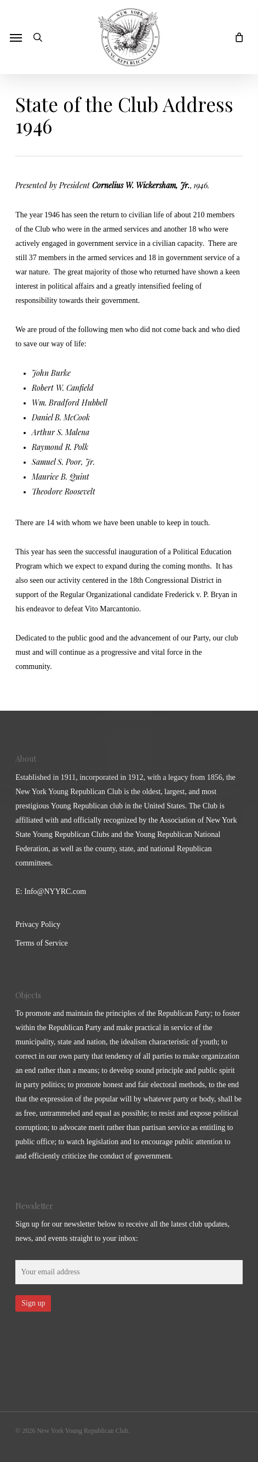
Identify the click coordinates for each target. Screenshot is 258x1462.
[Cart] (236, 37)
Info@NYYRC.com (55, 891)
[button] (16, 37)
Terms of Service (41, 943)
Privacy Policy (37, 924)
